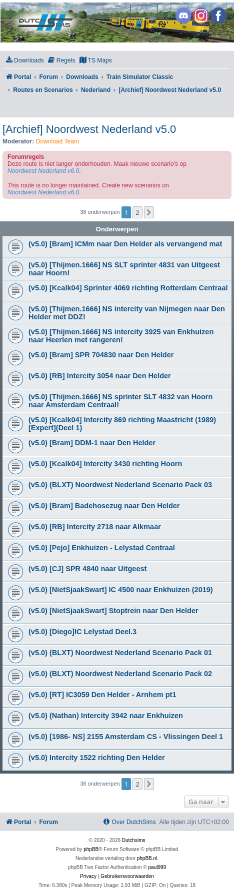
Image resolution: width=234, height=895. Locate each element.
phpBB (91, 849)
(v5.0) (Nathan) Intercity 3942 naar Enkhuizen (105, 716)
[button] (149, 212)
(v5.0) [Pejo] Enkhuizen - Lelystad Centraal (101, 548)
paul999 (157, 867)
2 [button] (137, 212)
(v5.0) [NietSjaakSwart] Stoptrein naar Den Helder (113, 611)
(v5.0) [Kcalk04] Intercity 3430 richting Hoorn (105, 464)
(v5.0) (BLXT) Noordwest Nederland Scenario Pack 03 (120, 485)
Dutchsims (134, 840)
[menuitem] (24, 60)
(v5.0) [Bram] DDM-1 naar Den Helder (92, 443)
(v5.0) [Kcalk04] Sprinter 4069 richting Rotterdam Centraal (128, 288)
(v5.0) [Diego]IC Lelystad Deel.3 (82, 632)
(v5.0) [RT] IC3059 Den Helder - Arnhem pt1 (102, 695)
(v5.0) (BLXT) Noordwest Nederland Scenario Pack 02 (120, 674)
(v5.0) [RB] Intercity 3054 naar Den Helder (99, 376)
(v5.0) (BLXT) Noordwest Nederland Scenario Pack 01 (120, 653)
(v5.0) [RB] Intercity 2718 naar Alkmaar (94, 527)
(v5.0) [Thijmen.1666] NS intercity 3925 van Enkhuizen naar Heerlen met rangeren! (121, 336)
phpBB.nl (147, 858)
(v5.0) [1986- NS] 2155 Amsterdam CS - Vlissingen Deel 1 (125, 737)
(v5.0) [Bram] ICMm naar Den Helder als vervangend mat (125, 244)
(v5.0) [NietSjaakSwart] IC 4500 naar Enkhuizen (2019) (120, 590)
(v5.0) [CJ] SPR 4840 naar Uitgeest (87, 569)
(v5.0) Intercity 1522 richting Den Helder (96, 758)
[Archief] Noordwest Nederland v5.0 (89, 129)
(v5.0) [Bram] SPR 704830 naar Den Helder (101, 355)
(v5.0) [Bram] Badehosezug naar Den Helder (104, 506)
